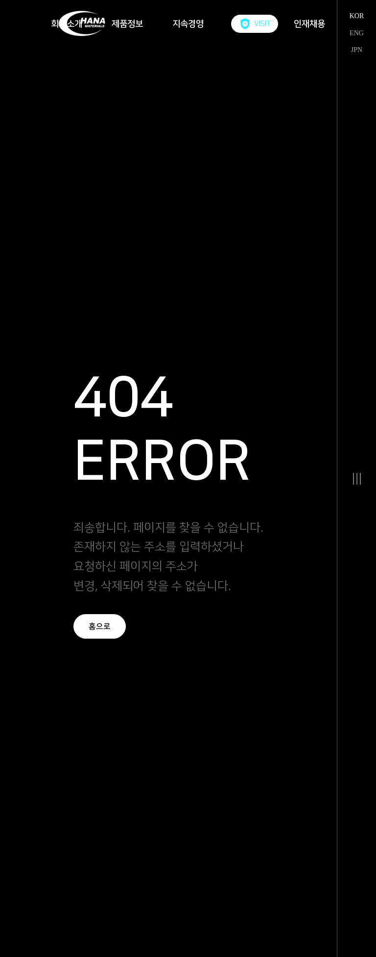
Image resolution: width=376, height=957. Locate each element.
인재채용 (309, 24)
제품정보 (127, 24)
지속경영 (188, 24)
